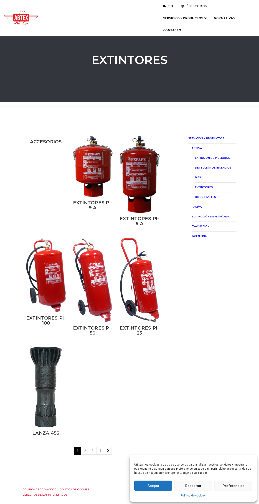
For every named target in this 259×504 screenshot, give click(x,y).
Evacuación (201, 226)
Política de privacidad (39, 489)
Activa (197, 148)
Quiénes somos (94, 10)
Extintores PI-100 (46, 320)
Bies (198, 177)
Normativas (175, 10)
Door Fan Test (206, 197)
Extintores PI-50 (93, 330)
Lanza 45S (45, 433)
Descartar (193, 486)
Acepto (153, 486)
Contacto (202, 10)
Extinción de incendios (212, 157)
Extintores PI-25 (139, 330)
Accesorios (46, 141)
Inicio (68, 10)
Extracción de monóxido (211, 216)
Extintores (204, 187)
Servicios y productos (134, 10)
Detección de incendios (213, 167)
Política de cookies (193, 495)
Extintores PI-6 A (139, 221)
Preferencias (233, 486)
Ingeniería (199, 236)
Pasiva (197, 206)
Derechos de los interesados (45, 494)
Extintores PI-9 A (93, 205)
